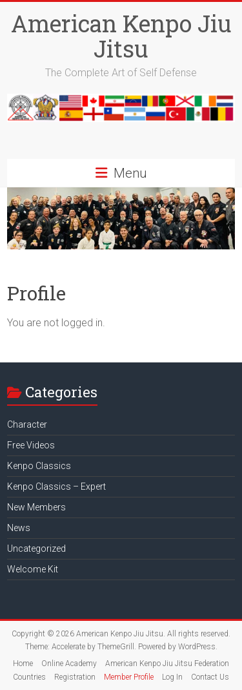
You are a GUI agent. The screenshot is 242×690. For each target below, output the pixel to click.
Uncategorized (36, 548)
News (18, 528)
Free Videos (31, 445)
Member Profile (129, 677)
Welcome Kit (32, 569)
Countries (29, 677)
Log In (172, 677)
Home (23, 663)
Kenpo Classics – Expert (56, 486)
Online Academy (69, 663)
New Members (36, 507)
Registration (75, 677)
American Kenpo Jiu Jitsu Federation (167, 663)
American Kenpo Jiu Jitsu (121, 36)
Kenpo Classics (39, 466)
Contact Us (210, 677)
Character (27, 424)
